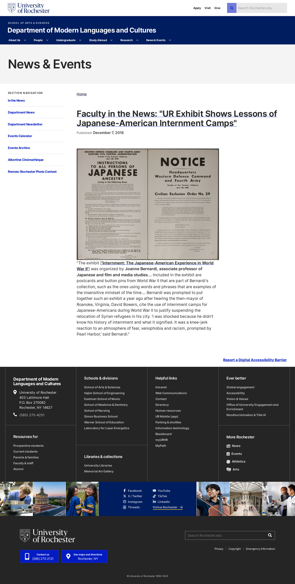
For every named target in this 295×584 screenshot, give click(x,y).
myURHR (161, 440)
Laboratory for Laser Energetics (106, 428)
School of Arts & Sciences (28, 23)
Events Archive (19, 147)
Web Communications (171, 393)
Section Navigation (25, 93)
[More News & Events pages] (170, 40)
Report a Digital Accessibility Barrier (255, 360)
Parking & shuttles (168, 422)
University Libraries (98, 465)
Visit (208, 8)
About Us (14, 40)
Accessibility (235, 393)
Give (217, 8)
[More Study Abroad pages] (111, 40)
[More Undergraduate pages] (80, 40)
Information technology (172, 428)
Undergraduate (66, 40)
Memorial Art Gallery (99, 471)
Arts (232, 469)
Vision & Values (237, 399)
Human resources (168, 410)
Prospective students (28, 446)
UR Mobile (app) (166, 416)
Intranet (161, 387)
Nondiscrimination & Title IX (246, 415)
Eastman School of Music (102, 399)
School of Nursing (97, 410)
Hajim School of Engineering (104, 393)
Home (82, 94)
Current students (25, 451)
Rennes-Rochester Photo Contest (32, 171)
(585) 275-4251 (31, 415)
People (38, 40)
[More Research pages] (137, 40)
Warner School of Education (104, 422)
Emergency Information (260, 549)
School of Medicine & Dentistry (106, 405)
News (233, 446)
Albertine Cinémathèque (26, 159)
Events (234, 454)
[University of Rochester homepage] (29, 8)
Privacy (219, 549)
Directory (162, 405)
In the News (16, 100)
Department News (21, 112)
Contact (161, 399)
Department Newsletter (25, 124)
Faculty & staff (23, 463)
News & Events (155, 40)
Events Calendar (20, 136)
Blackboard (163, 434)
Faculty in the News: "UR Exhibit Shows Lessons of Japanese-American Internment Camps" (177, 118)
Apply (197, 8)
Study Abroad (98, 40)
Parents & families (26, 457)
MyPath (160, 446)
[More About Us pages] (24, 40)
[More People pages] (47, 40)
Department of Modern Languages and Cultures (82, 30)
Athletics (235, 461)
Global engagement (240, 387)
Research (126, 40)
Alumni (18, 469)
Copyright (235, 549)
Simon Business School (101, 416)
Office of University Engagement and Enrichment (252, 407)
